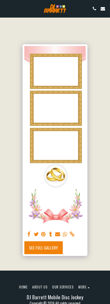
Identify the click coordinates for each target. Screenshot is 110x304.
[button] (6, 8)
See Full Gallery (43, 247)
